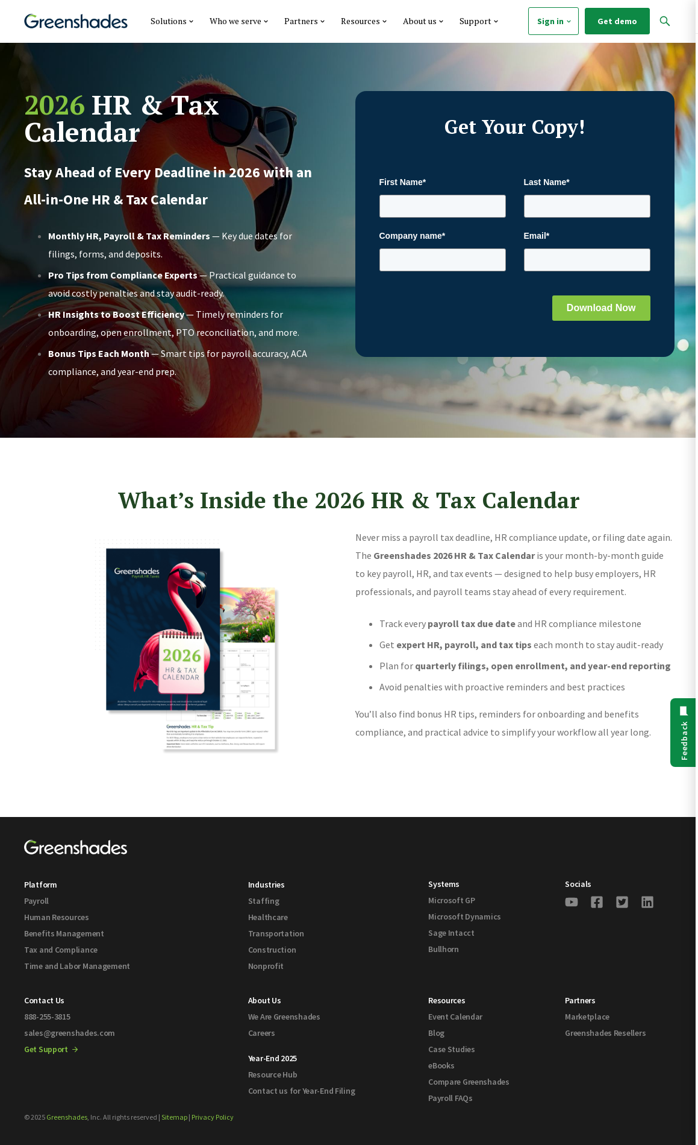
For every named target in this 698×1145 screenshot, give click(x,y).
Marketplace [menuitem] (587, 1016)
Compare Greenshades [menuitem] (468, 1082)
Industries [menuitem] (266, 884)
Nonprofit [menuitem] (266, 966)
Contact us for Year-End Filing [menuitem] (301, 1091)
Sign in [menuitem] (555, 21)
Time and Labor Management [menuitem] (77, 966)
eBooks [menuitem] (441, 1065)
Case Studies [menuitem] (451, 1049)
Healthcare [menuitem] (268, 917)
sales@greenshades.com (69, 1033)
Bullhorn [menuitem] (443, 949)
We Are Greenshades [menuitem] (284, 1016)
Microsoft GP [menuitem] (451, 900)
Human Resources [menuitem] (56, 917)
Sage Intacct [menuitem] (451, 933)
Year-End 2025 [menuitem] (272, 1058)
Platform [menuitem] (40, 884)
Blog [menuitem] (436, 1033)
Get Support (51, 1049)
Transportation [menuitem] (276, 933)
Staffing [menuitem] (263, 901)
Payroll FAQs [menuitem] (450, 1098)
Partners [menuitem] (580, 1000)
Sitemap (174, 1116)
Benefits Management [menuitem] (64, 933)
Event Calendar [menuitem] (455, 1016)
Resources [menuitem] (446, 1000)
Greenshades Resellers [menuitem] (605, 1033)
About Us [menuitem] (264, 1000)
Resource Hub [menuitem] (273, 1074)
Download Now (601, 308)
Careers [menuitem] (261, 1033)
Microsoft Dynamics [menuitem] (464, 916)
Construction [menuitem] (272, 949)
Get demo (617, 21)
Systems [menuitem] (444, 884)
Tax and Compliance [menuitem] (61, 949)
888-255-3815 (47, 1016)
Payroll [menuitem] (36, 901)
